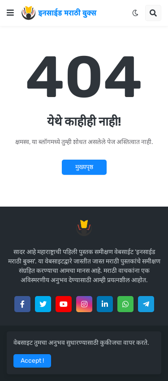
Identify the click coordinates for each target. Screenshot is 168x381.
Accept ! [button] (32, 360)
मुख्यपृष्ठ (84, 167)
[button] (10, 13)
